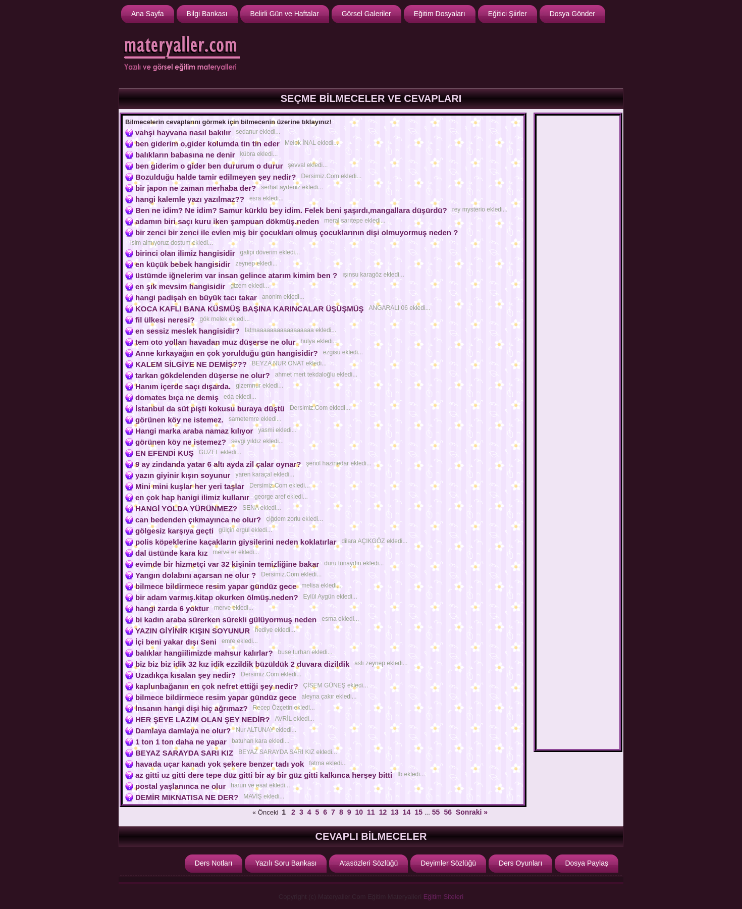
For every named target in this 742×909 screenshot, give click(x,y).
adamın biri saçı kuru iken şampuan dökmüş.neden (227, 221)
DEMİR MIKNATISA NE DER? (186, 797)
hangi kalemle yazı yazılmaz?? (189, 199)
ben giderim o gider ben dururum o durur (209, 166)
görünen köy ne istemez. (179, 419)
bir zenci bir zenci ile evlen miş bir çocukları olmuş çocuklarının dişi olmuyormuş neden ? (296, 232)
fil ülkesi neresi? (165, 319)
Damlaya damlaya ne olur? (183, 730)
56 (448, 812)
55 (436, 812)
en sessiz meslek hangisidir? (187, 331)
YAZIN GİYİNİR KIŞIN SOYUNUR (192, 630)
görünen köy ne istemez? (180, 442)
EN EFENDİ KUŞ (164, 453)
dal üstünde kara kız (171, 553)
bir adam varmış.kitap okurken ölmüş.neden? (216, 597)
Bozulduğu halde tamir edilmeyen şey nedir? (215, 177)
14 (407, 812)
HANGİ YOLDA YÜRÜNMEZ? (186, 508)
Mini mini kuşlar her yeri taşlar (189, 486)
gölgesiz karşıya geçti (174, 530)
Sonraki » (472, 812)
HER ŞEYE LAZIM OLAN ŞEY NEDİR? (202, 719)
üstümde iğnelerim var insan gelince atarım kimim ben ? (236, 275)
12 (383, 812)
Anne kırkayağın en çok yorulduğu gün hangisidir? (226, 353)
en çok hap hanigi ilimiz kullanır (192, 497)
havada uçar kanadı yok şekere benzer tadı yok (219, 764)
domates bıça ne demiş (177, 397)
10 (359, 812)
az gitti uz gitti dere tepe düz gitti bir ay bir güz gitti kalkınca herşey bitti (263, 775)
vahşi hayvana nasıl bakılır (183, 132)
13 (395, 812)
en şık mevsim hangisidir (180, 286)
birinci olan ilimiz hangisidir (185, 253)
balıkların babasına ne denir (185, 154)
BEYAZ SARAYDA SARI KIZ (184, 752)
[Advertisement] (437, 54)
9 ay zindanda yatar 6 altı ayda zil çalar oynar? (218, 464)
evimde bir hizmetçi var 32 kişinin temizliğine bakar (227, 564)
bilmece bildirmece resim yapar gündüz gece (215, 586)
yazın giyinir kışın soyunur (182, 475)
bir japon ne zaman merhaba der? (195, 188)
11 (371, 812)
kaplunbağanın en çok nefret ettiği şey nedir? (216, 686)
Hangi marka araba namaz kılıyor (194, 430)
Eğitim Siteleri (443, 896)
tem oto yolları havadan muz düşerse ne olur (215, 342)
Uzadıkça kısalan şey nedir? (185, 675)
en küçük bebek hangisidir (182, 264)
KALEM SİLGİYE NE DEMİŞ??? (191, 364)
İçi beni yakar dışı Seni (176, 641)
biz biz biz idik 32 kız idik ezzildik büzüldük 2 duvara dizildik (242, 664)
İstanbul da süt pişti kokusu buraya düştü (210, 408)
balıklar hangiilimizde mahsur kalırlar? (204, 653)
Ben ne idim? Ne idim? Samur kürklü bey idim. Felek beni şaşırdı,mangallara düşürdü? (291, 210)
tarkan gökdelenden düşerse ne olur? (202, 375)
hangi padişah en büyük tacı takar (196, 297)
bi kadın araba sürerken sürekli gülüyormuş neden (225, 619)
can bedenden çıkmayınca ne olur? (198, 519)
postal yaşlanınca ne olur (180, 786)
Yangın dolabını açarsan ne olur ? (195, 575)
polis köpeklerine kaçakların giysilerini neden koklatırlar (236, 542)
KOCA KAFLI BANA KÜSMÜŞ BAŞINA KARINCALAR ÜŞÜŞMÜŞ (249, 308)
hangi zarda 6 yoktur (172, 608)
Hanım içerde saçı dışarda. (183, 386)
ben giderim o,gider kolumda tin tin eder (207, 143)
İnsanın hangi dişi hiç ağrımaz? (191, 708)
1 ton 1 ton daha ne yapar (181, 741)
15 (418, 812)
